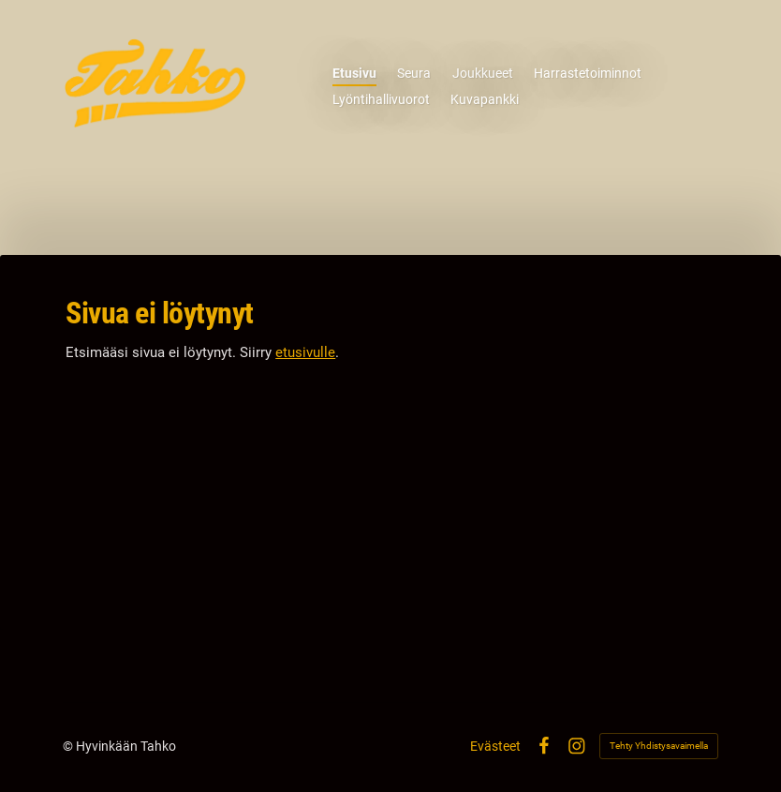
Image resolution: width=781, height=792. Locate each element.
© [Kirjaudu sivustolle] (69, 746)
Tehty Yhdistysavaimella (659, 745)
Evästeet (495, 746)
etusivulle (305, 352)
